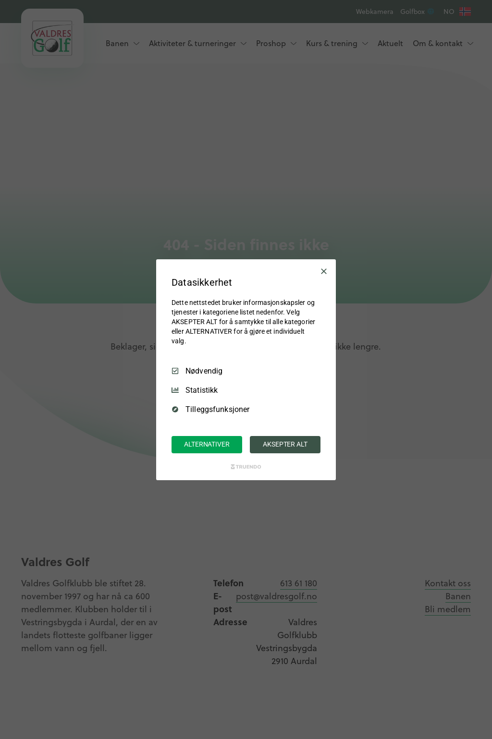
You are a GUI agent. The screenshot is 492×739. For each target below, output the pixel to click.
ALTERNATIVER (206, 444)
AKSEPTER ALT (285, 444)
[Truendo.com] (246, 467)
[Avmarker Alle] (324, 271)
